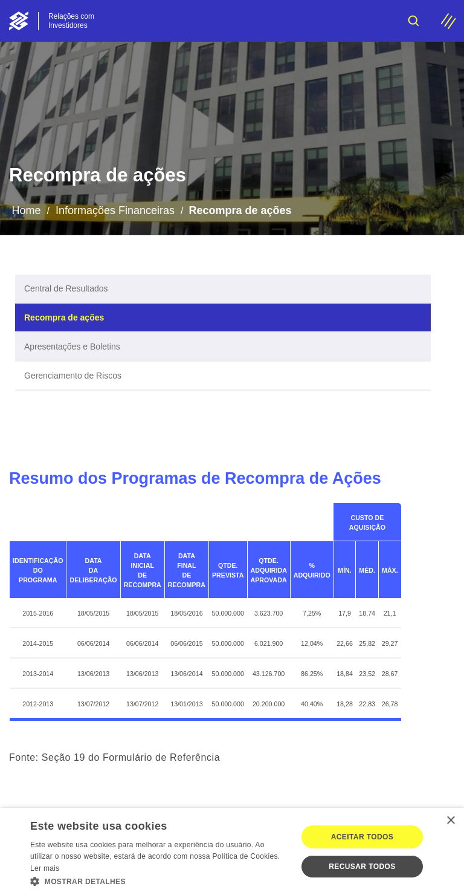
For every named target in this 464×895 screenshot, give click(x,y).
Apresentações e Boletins (72, 346)
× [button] (450, 820)
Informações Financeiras (115, 210)
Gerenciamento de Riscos (72, 375)
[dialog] (232, 851)
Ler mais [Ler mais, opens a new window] (44, 868)
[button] (159, 880)
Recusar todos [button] (362, 866)
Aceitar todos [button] (362, 837)
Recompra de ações (64, 317)
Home (25, 210)
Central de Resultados (66, 288)
